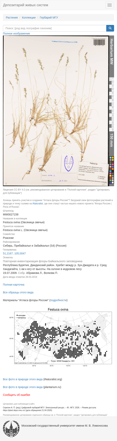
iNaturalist (38, 203)
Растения (12, 17)
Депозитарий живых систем (25, 5)
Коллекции (29, 17)
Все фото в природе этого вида (23, 379)
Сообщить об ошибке (16, 394)
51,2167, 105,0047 (14, 253)
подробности (58, 300)
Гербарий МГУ (49, 17)
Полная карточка (13, 284)
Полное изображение (16, 33)
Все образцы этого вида (18, 292)
